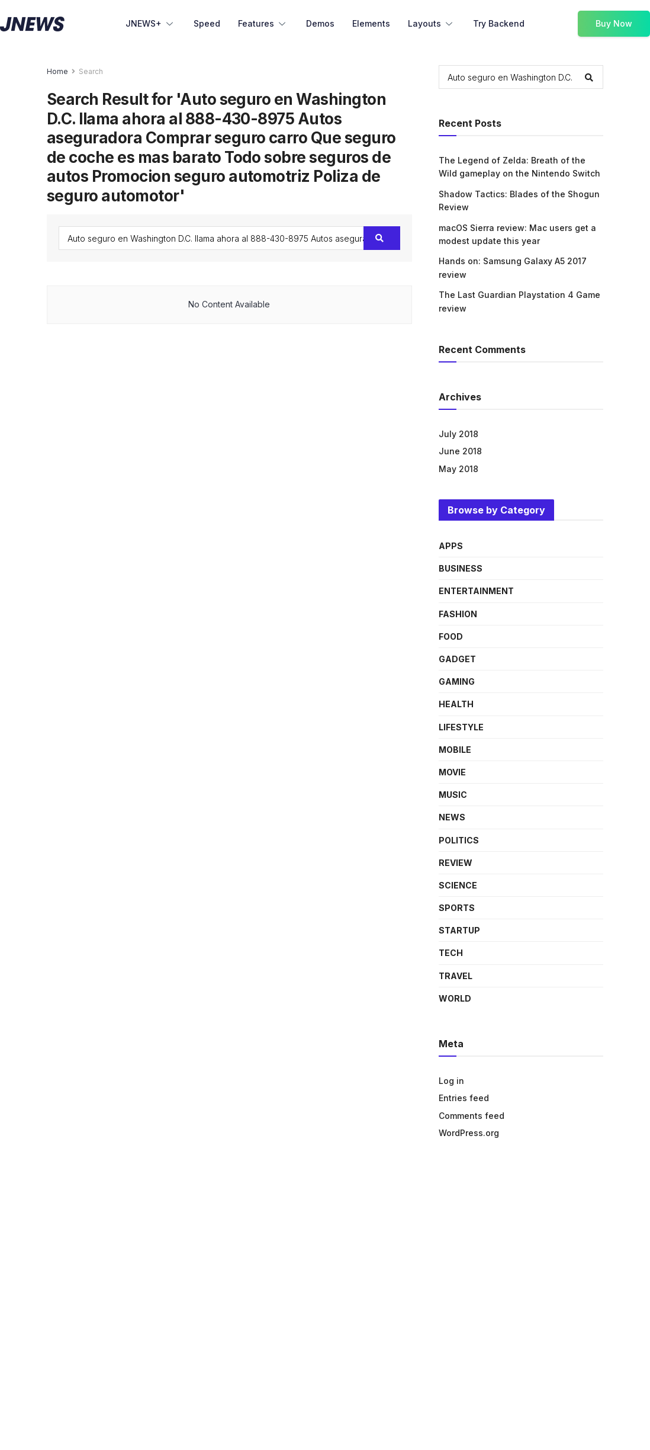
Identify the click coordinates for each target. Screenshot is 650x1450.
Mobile (455, 750)
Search (91, 71)
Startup (459, 930)
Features (263, 24)
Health (456, 704)
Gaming (457, 681)
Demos (320, 23)
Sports (457, 908)
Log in (451, 1081)
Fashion (458, 614)
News (452, 817)
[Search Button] (381, 238)
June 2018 (460, 451)
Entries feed (464, 1098)
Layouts (431, 24)
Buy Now (614, 23)
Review (455, 863)
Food (451, 636)
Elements (371, 23)
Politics (459, 840)
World (455, 998)
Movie (452, 772)
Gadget (457, 659)
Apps (451, 546)
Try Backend (498, 23)
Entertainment (476, 591)
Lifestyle (461, 727)
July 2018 (458, 434)
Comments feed (471, 1116)
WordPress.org (469, 1133)
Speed (207, 23)
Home (57, 71)
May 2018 (458, 469)
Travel (455, 976)
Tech (451, 953)
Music (453, 795)
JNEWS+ (151, 24)
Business (460, 568)
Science (458, 885)
